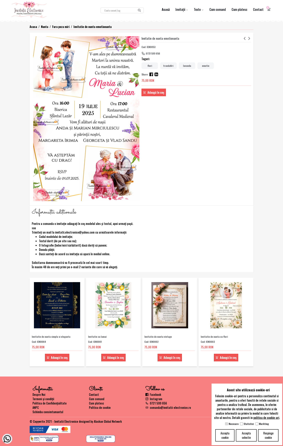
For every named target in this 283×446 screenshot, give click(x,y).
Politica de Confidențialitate (49, 403)
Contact (258, 9)
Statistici (249, 424)
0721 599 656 (153, 53)
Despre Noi (38, 394)
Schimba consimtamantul (47, 412)
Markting (264, 424)
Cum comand (217, 9)
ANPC (35, 407)
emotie (205, 66)
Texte (199, 9)
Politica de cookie (100, 407)
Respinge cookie (268, 435)
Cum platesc (239, 9)
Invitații (181, 9)
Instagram (153, 399)
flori (149, 66)
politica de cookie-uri (266, 417)
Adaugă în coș (153, 92)
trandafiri (168, 66)
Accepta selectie (246, 435)
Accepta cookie (225, 435)
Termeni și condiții (43, 399)
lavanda (187, 66)
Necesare (234, 424)
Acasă (166, 9)
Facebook (153, 394)
